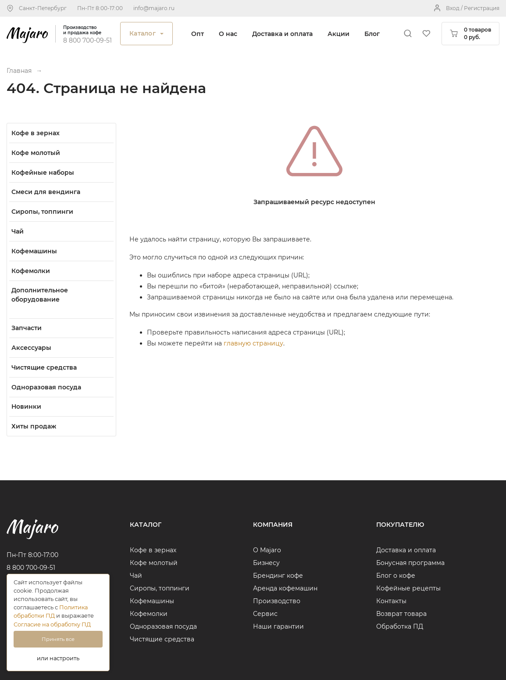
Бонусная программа (410, 563)
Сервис (265, 614)
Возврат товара (401, 614)
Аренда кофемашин (285, 588)
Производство (276, 601)
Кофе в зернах (153, 550)
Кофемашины (152, 601)
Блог (372, 34)
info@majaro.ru (154, 8)
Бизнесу (266, 563)
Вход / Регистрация (472, 8)
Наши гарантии (278, 626)
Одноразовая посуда (163, 626)
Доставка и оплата (282, 34)
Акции (338, 34)
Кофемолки (148, 614)
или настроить (58, 658)
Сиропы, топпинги (159, 588)
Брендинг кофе (278, 575)
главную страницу (253, 343)
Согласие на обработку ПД (52, 624)
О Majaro (267, 550)
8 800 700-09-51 (87, 40)
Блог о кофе (395, 575)
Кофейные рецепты (408, 588)
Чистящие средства (162, 639)
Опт (197, 34)
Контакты (391, 601)
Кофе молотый (154, 563)
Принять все (58, 639)
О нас (228, 34)
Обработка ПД (399, 626)
